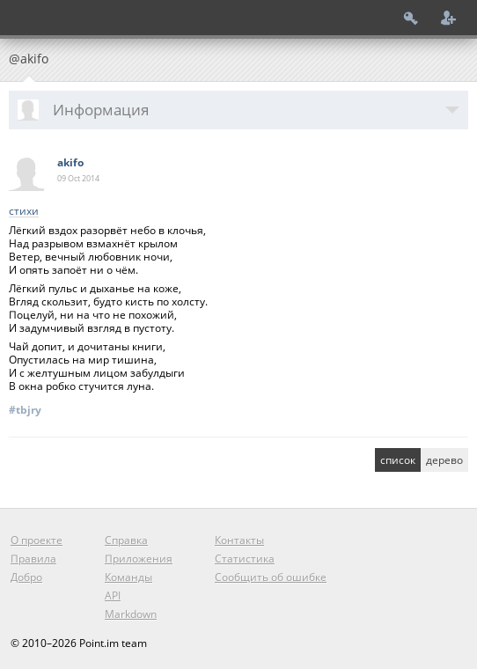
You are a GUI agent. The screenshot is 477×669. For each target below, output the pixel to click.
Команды (128, 577)
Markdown (131, 614)
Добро (26, 577)
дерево (444, 459)
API (113, 595)
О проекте (36, 540)
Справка (126, 540)
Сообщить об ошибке (271, 577)
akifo (70, 162)
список (397, 459)
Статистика (245, 558)
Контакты (239, 540)
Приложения (138, 558)
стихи (24, 211)
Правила (33, 558)
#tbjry (25, 409)
